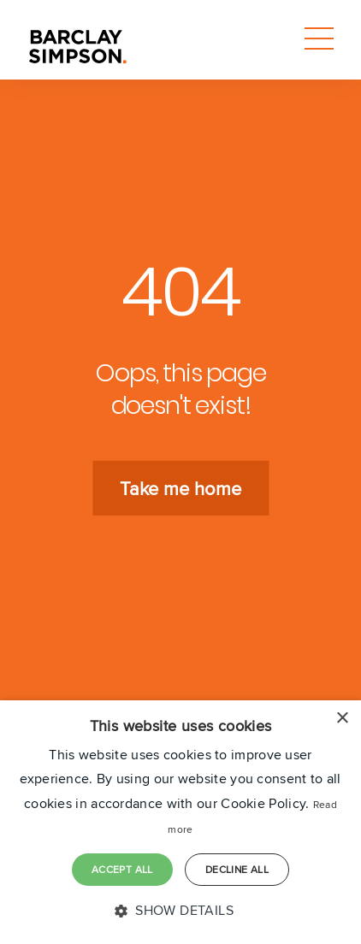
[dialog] (180, 822)
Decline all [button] (237, 869)
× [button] (341, 718)
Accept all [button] (122, 869)
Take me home (180, 488)
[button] (180, 911)
